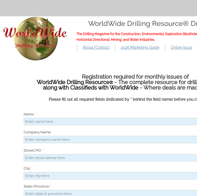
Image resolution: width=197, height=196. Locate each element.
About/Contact (96, 47)
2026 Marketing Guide (140, 47)
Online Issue (181, 47)
